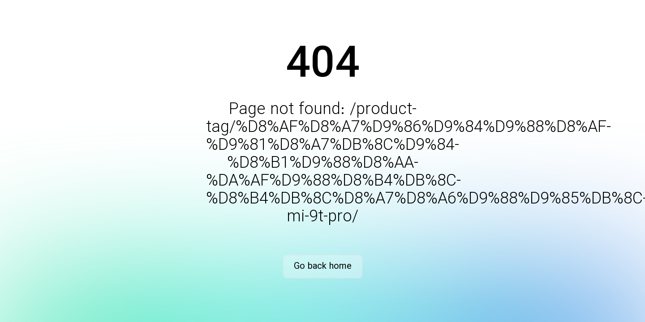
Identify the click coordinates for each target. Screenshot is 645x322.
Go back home (323, 266)
